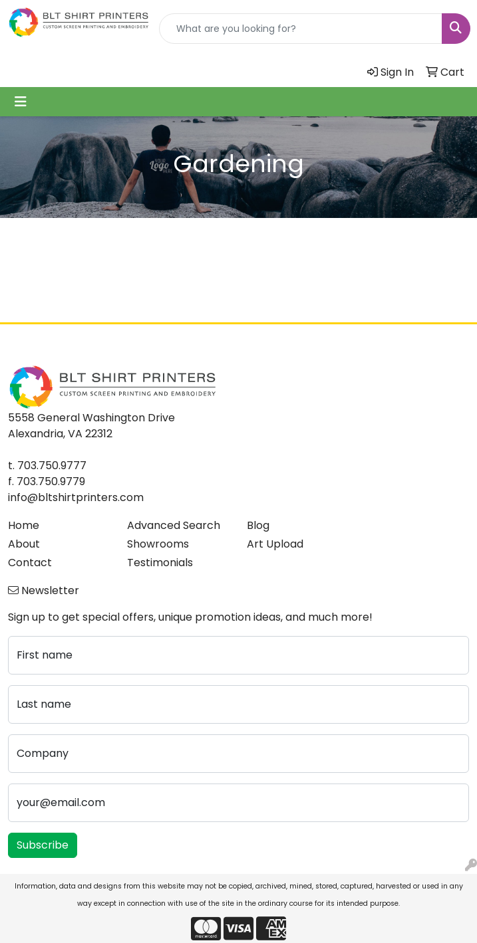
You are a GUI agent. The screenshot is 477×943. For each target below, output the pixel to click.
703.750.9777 (51, 465)
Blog (258, 525)
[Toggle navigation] (21, 101)
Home (23, 525)
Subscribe (43, 845)
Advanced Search (173, 525)
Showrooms (158, 544)
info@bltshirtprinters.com (76, 497)
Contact (30, 562)
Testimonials (160, 562)
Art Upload (275, 544)
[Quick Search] (300, 28)
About (24, 544)
